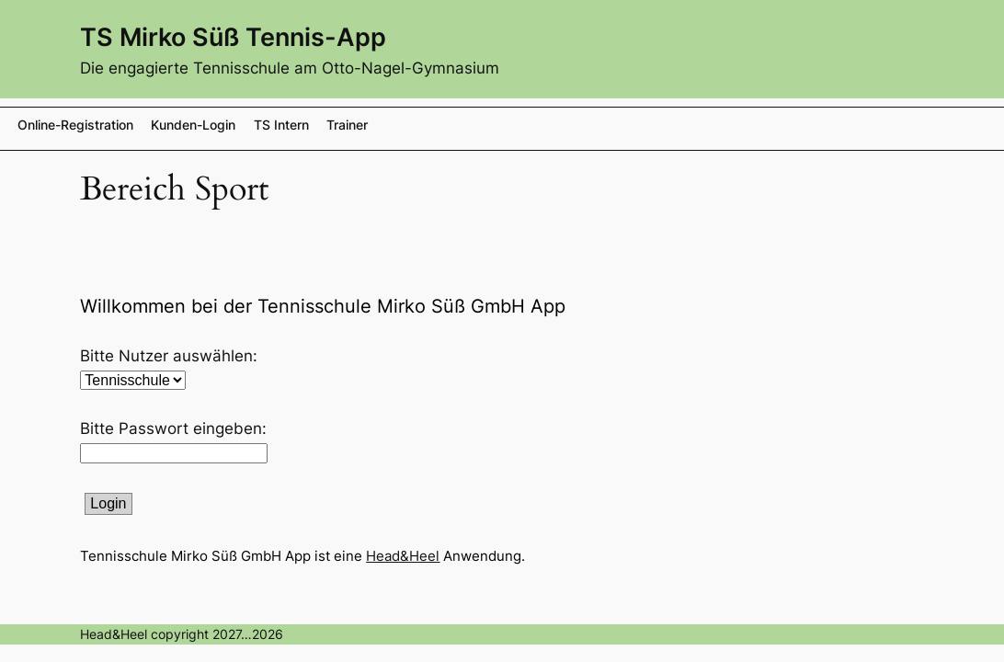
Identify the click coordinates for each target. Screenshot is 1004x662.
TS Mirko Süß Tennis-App (233, 36)
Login (108, 503)
